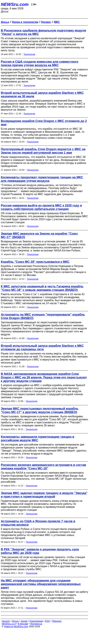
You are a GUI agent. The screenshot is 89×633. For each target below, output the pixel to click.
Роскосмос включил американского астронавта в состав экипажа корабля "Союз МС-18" (43, 466)
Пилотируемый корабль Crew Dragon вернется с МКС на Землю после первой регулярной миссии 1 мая (43, 150)
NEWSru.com (15, 4)
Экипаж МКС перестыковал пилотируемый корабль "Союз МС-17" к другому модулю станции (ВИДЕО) (39, 410)
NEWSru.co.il (9, 623)
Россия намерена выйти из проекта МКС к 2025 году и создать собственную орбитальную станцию (41, 207)
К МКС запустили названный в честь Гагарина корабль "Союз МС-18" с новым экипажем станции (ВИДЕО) (42, 288)
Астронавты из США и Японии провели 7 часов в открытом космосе (38, 523)
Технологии (29, 54)
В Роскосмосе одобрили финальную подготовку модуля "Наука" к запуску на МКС (43, 32)
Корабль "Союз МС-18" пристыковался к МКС (35, 261)
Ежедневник (36, 621)
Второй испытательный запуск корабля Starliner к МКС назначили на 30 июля (42, 94)
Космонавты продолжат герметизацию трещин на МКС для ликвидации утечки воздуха (42, 179)
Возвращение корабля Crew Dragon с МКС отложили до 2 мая (44, 122)
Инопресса (36, 623)
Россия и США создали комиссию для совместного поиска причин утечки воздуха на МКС (39, 63)
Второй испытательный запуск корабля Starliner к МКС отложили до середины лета (42, 347)
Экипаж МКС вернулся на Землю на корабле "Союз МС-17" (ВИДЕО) (39, 235)
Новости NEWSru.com (16, 626)
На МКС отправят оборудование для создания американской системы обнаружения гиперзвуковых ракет (41, 584)
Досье (15, 621)
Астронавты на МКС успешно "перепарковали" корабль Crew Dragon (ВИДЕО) (43, 316)
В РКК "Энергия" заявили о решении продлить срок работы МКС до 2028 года (40, 551)
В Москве (23, 623)
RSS (47, 621)
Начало (6, 621)
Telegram (57, 621)
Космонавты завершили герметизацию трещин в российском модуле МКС (37, 438)
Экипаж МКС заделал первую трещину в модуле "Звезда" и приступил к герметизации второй (44, 494)
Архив (24, 621)
